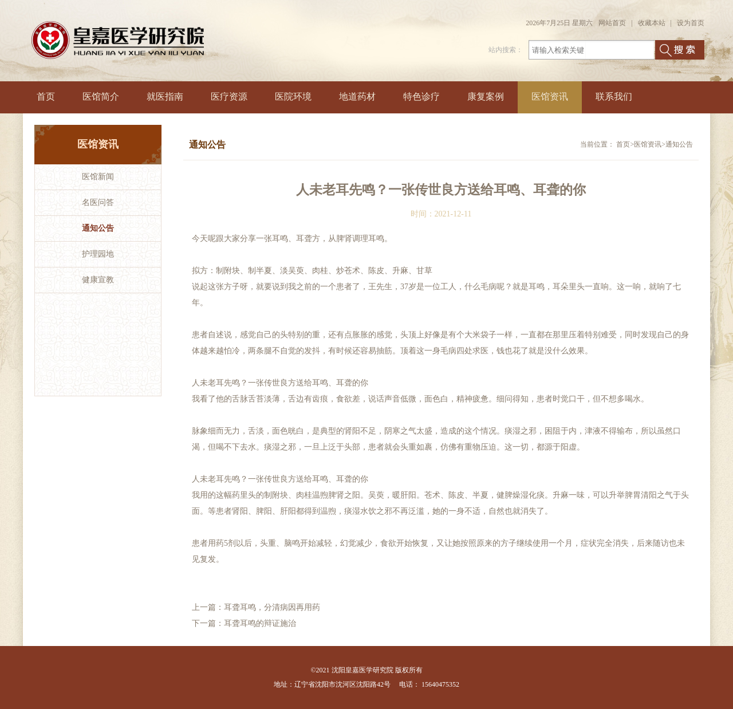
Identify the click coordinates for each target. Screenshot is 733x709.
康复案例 (485, 96)
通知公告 (98, 228)
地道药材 (357, 96)
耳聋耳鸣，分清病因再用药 (272, 607)
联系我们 (614, 96)
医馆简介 (100, 96)
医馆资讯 (549, 96)
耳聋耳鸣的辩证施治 (260, 623)
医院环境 (293, 96)
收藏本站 (651, 23)
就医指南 (165, 96)
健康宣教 (98, 279)
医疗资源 (229, 96)
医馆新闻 (98, 176)
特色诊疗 (421, 96)
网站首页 (612, 23)
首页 (46, 96)
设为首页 (690, 23)
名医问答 (98, 202)
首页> (625, 144)
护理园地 (98, 254)
